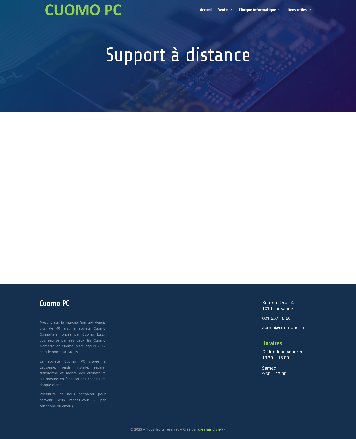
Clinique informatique (257, 10)
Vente (223, 10)
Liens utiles (297, 10)
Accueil (206, 10)
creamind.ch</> (212, 429)
